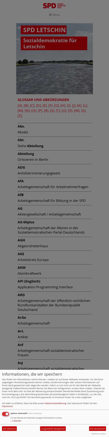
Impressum (7, 406)
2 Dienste (16, 420)
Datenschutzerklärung (55, 403)
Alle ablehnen (9, 428)
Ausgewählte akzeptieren (53, 428)
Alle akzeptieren (97, 428)
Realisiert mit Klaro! (99, 434)
